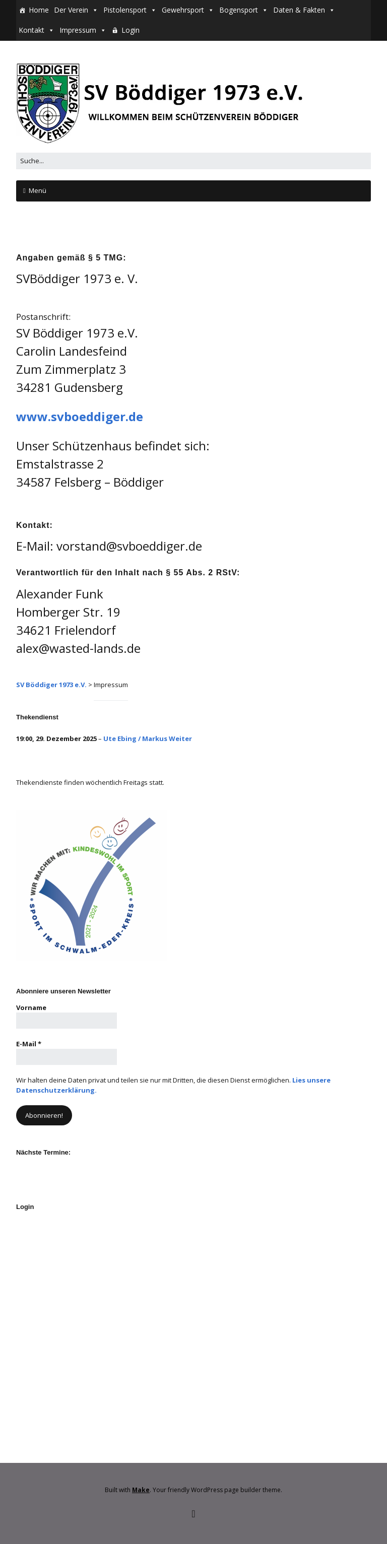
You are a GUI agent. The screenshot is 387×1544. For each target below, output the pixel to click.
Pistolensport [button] (125, 10)
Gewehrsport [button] (183, 10)
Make (141, 1490)
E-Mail (28, 1043)
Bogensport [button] (238, 10)
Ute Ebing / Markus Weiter (147, 738)
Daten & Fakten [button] (299, 10)
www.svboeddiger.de (79, 416)
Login (130, 30)
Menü (37, 190)
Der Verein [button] (71, 10)
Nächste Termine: (43, 1152)
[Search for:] (193, 161)
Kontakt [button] (31, 30)
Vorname (31, 1007)
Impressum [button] (77, 30)
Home (39, 10)
